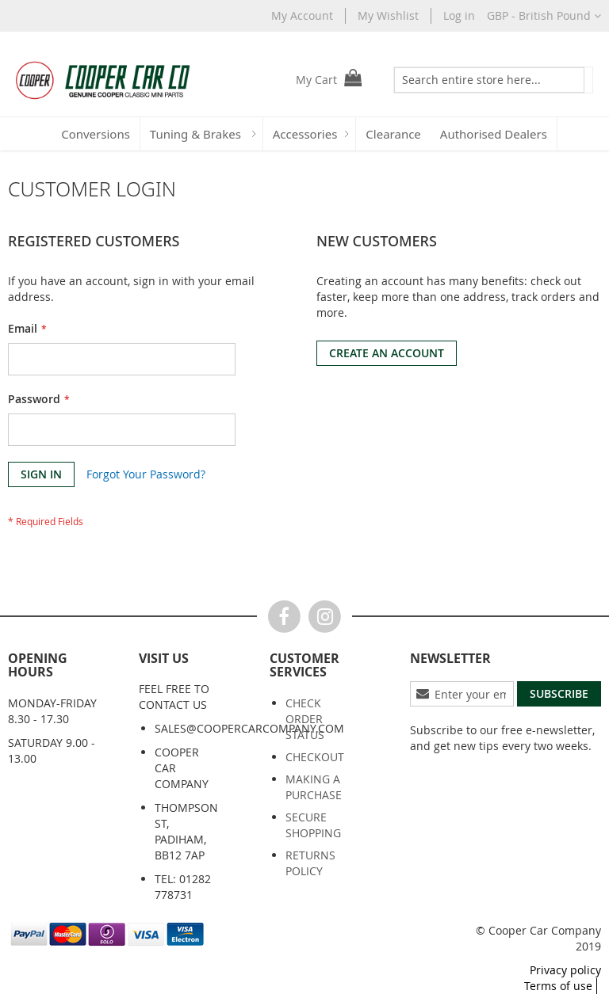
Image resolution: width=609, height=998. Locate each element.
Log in (459, 15)
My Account (302, 15)
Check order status (304, 718)
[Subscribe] (559, 694)
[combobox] (478, 80)
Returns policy (310, 863)
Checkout (314, 756)
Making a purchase (313, 786)
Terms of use (558, 985)
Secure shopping (313, 824)
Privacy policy (565, 969)
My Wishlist (388, 15)
